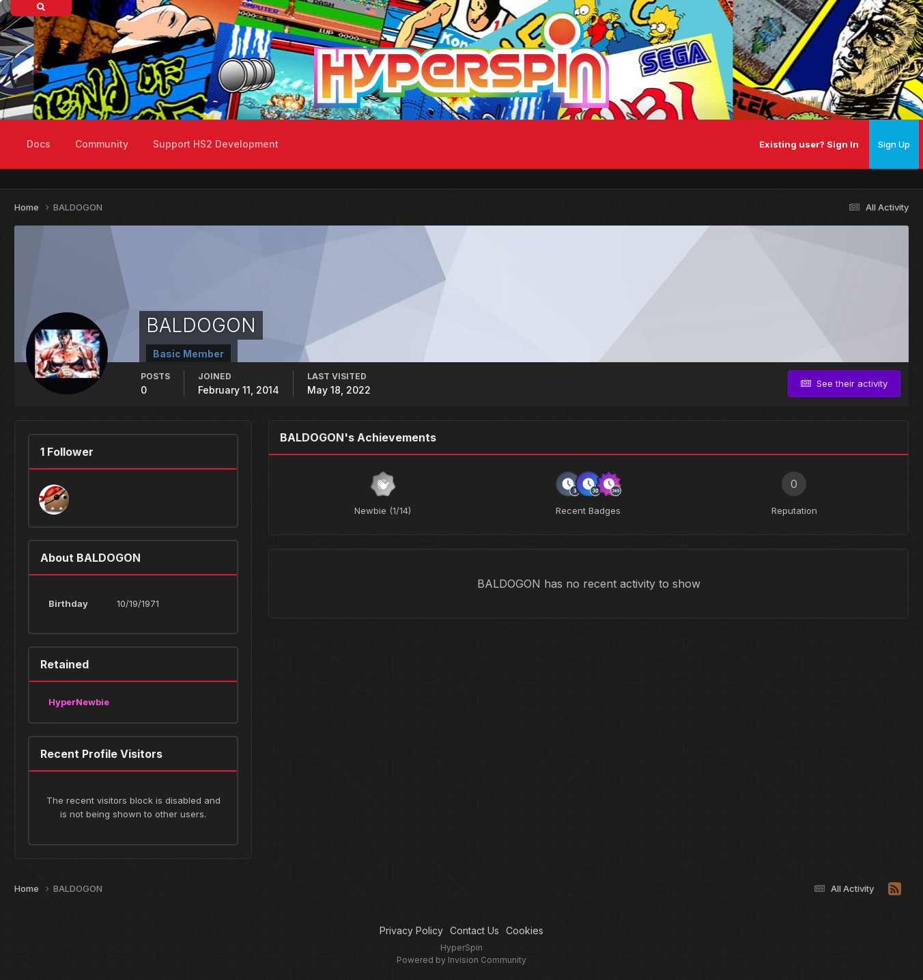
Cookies (524, 930)
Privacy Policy (411, 930)
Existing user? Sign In (809, 144)
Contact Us (474, 930)
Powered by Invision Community (461, 960)
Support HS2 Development (216, 144)
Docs (39, 144)
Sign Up (894, 144)
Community (101, 144)
